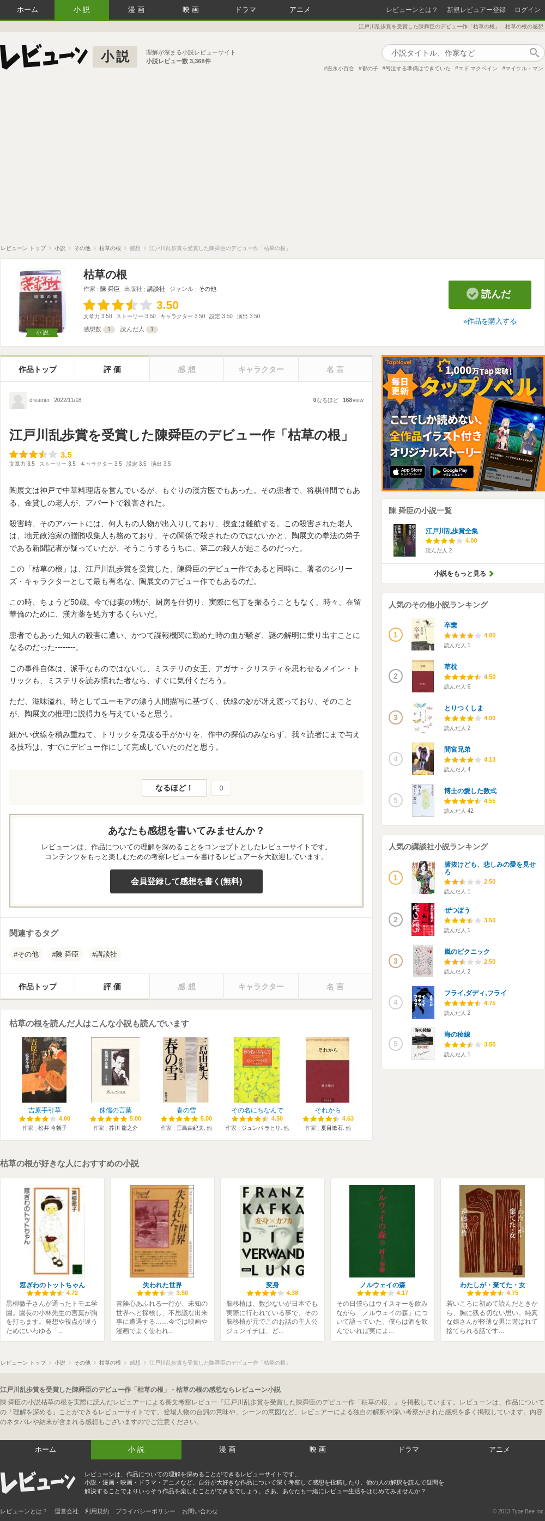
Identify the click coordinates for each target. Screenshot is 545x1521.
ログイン (527, 10)
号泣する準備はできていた (418, 68)
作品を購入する (492, 321)
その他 (207, 288)
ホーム (27, 9)
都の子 (370, 68)
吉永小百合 (340, 68)
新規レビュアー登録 (476, 10)
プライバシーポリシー (145, 1511)
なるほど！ (174, 787)
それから (328, 1110)
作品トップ (38, 369)
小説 (83, 9)
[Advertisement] (272, 163)
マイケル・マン (524, 68)
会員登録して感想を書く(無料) (187, 881)
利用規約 (97, 1511)
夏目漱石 (332, 1128)
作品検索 (534, 53)
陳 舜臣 (110, 288)
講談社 (156, 288)
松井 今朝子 (52, 1128)
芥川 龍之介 (123, 1128)
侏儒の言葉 (115, 1110)
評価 (113, 369)
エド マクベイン (478, 68)
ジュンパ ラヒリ (261, 1128)
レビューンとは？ (412, 10)
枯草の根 (105, 275)
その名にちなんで (257, 1110)
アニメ (300, 9)
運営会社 (66, 1511)
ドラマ (245, 9)
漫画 (137, 9)
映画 (192, 9)
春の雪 (186, 1110)
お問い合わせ (200, 1511)
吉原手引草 (44, 1110)
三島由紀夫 (190, 1128)
